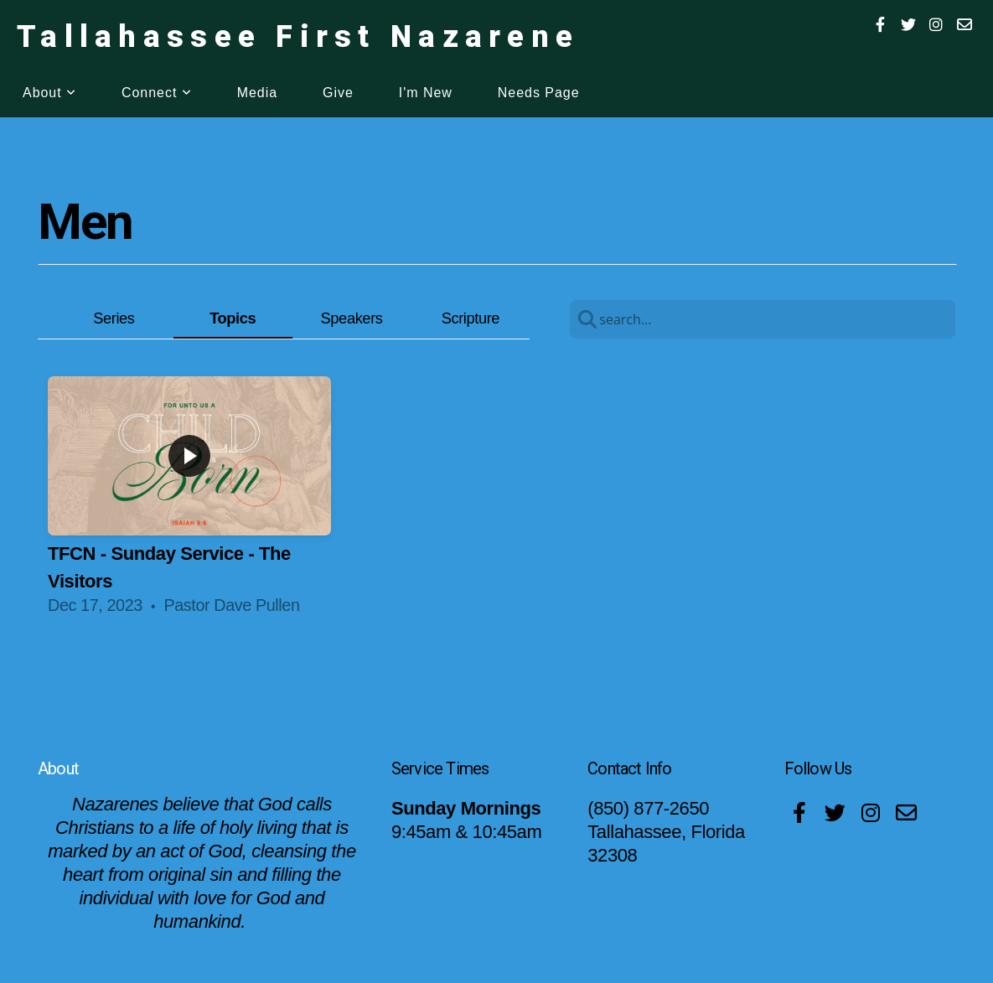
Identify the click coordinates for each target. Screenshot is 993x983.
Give (338, 92)
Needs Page (539, 92)
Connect (157, 92)
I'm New (426, 92)
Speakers (352, 318)
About (49, 92)
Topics (232, 318)
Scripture (471, 318)
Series (113, 318)
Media (257, 92)
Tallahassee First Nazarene (298, 36)
